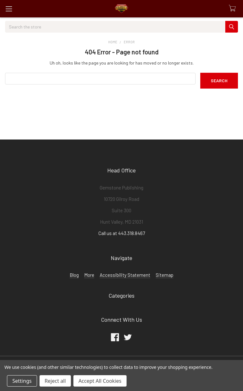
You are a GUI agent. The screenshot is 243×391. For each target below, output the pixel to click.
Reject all (55, 380)
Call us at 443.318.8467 (121, 233)
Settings (22, 380)
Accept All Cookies (100, 380)
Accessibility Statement (125, 275)
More (89, 275)
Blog (74, 275)
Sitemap (164, 275)
